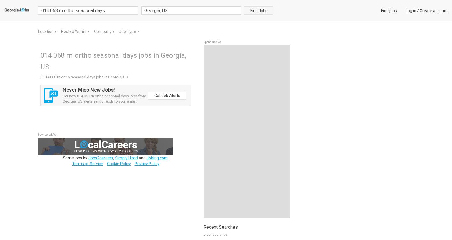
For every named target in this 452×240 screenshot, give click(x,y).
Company (103, 31)
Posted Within (74, 31)
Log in (411, 10)
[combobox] (191, 10)
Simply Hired (126, 158)
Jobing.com (157, 158)
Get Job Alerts (167, 95)
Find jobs (389, 10)
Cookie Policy (119, 163)
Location (46, 31)
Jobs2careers (100, 158)
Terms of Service (87, 163)
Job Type (128, 31)
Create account (434, 10)
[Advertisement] (247, 131)
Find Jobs (259, 10)
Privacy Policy (147, 163)
